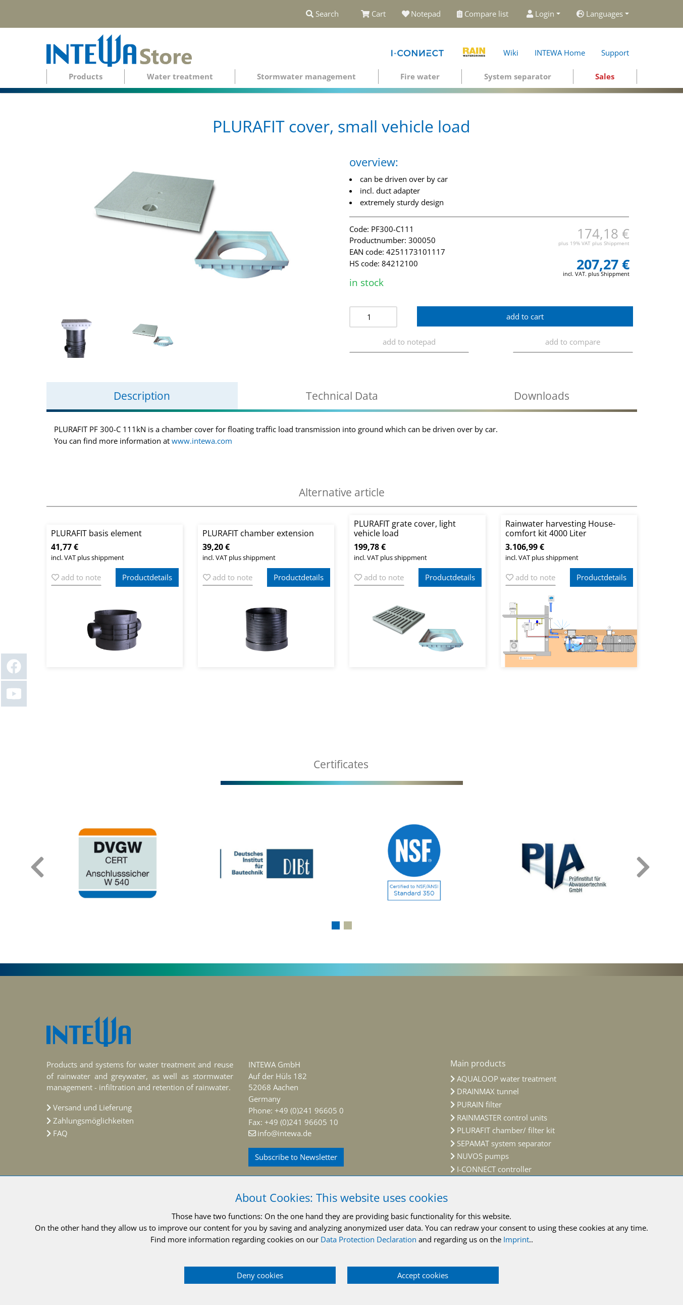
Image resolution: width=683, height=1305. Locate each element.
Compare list (483, 14)
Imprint (516, 1239)
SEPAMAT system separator (504, 1143)
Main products (478, 1063)
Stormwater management (306, 76)
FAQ (60, 1133)
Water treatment (180, 76)
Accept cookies (422, 1275)
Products (85, 76)
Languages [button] (599, 14)
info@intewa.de (284, 1133)
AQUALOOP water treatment (506, 1079)
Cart (373, 14)
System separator (517, 76)
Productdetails (147, 577)
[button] (336, 925)
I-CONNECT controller (494, 1169)
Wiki (510, 53)
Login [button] (540, 14)
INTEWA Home (560, 53)
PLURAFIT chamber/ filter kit (506, 1130)
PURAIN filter (479, 1104)
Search (322, 14)
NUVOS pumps (483, 1156)
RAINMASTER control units (502, 1117)
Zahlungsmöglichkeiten (93, 1120)
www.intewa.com (202, 441)
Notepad (421, 14)
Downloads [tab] (541, 396)
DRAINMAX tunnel (488, 1091)
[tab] (342, 764)
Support (615, 53)
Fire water (420, 76)
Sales (604, 76)
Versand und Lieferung (92, 1107)
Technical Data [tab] (342, 396)
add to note (76, 577)
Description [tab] (142, 396)
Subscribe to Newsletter (296, 1157)
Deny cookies (260, 1275)
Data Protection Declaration (368, 1239)
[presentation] (39, 867)
